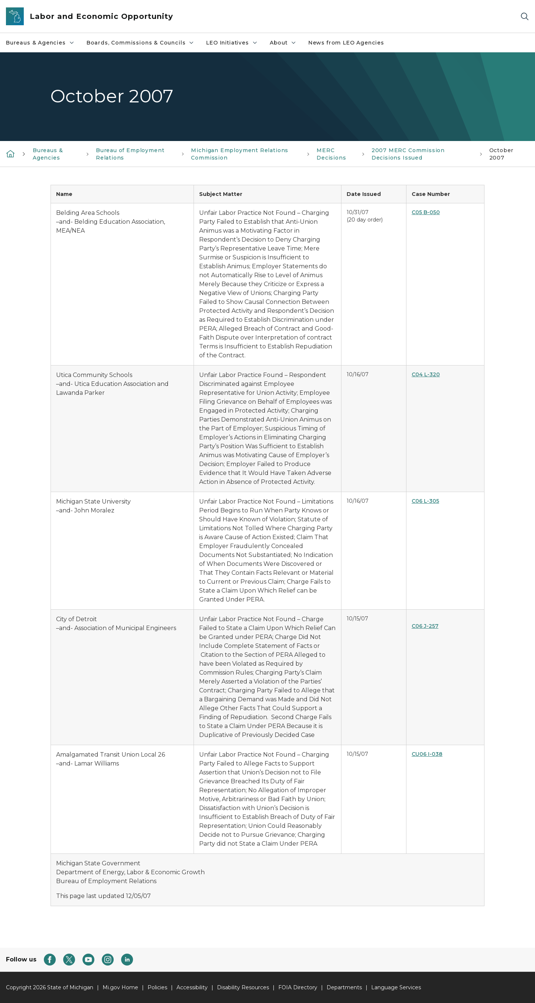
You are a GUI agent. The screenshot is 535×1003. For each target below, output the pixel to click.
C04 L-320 (426, 374)
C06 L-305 (425, 501)
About (283, 42)
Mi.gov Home (120, 987)
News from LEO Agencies (346, 42)
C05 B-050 (426, 212)
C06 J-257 (425, 626)
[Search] (524, 16)
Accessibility (192, 987)
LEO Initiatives (231, 42)
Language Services (396, 987)
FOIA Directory (297, 987)
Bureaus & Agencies (40, 42)
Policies (157, 987)
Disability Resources (243, 987)
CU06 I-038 (427, 754)
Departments (344, 987)
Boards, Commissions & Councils (141, 42)
